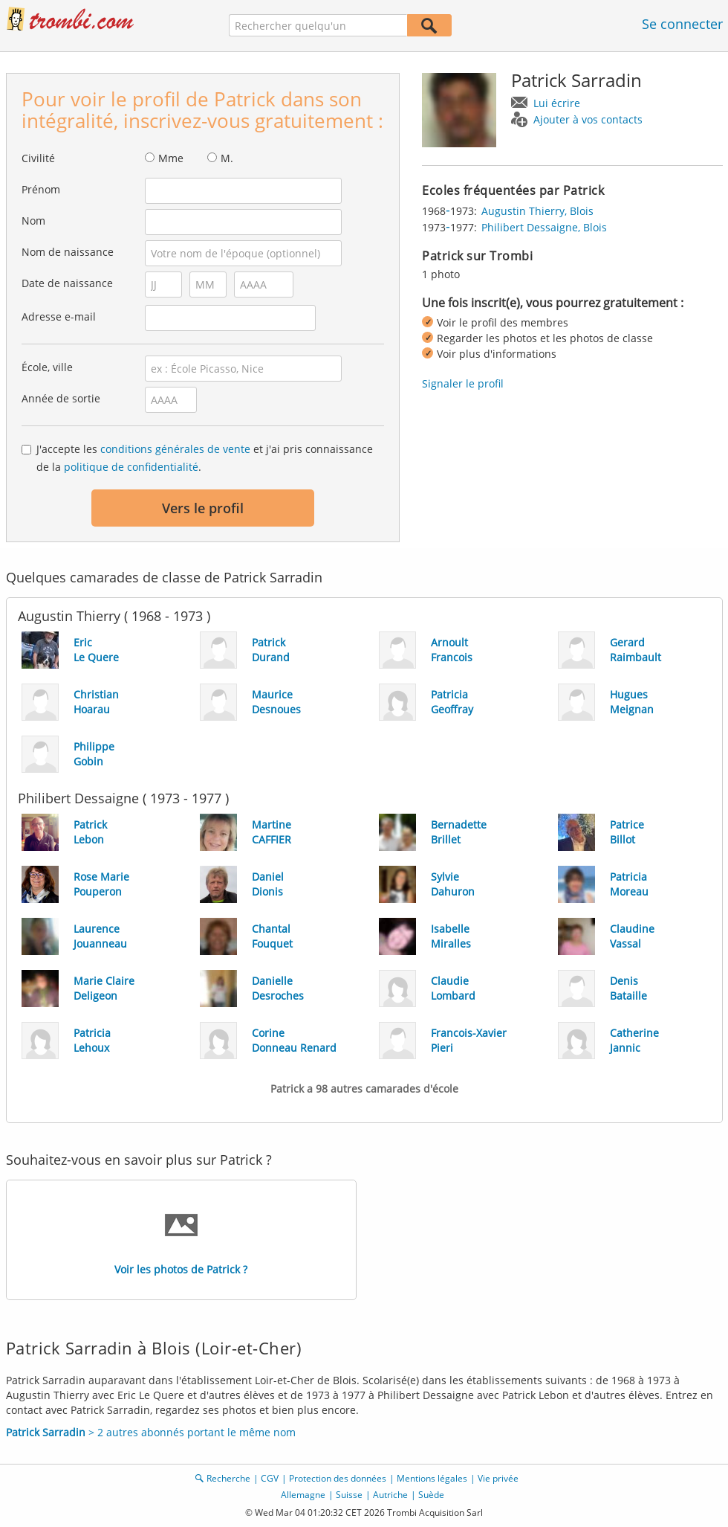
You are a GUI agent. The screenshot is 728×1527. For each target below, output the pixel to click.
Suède (431, 1494)
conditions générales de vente (175, 449)
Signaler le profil (463, 383)
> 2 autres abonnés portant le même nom (151, 1432)
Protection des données (337, 1478)
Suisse (349, 1494)
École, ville (47, 367)
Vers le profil (203, 508)
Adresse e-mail (59, 316)
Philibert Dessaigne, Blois (544, 227)
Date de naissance (67, 283)
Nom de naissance (68, 252)
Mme (170, 158)
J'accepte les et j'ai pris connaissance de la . (204, 458)
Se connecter (682, 24)
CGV (270, 1478)
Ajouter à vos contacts (588, 119)
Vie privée (498, 1478)
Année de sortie (61, 398)
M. (227, 158)
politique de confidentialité (131, 467)
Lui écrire (556, 103)
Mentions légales (432, 1478)
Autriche (390, 1494)
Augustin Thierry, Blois (537, 211)
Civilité (38, 158)
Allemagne (303, 1494)
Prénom (41, 189)
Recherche (228, 1478)
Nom (33, 220)
